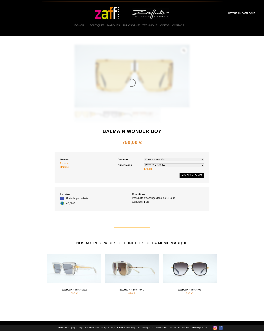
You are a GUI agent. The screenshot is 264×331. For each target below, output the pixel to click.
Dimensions (125, 165)
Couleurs (123, 159)
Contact (178, 25)
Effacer (148, 168)
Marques (113, 25)
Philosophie (131, 25)
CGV (137, 327)
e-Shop (79, 25)
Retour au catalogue (241, 13)
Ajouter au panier (192, 175)
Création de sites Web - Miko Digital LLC (188, 327)
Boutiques (97, 25)
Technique (149, 25)
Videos (164, 25)
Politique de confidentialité (154, 327)
